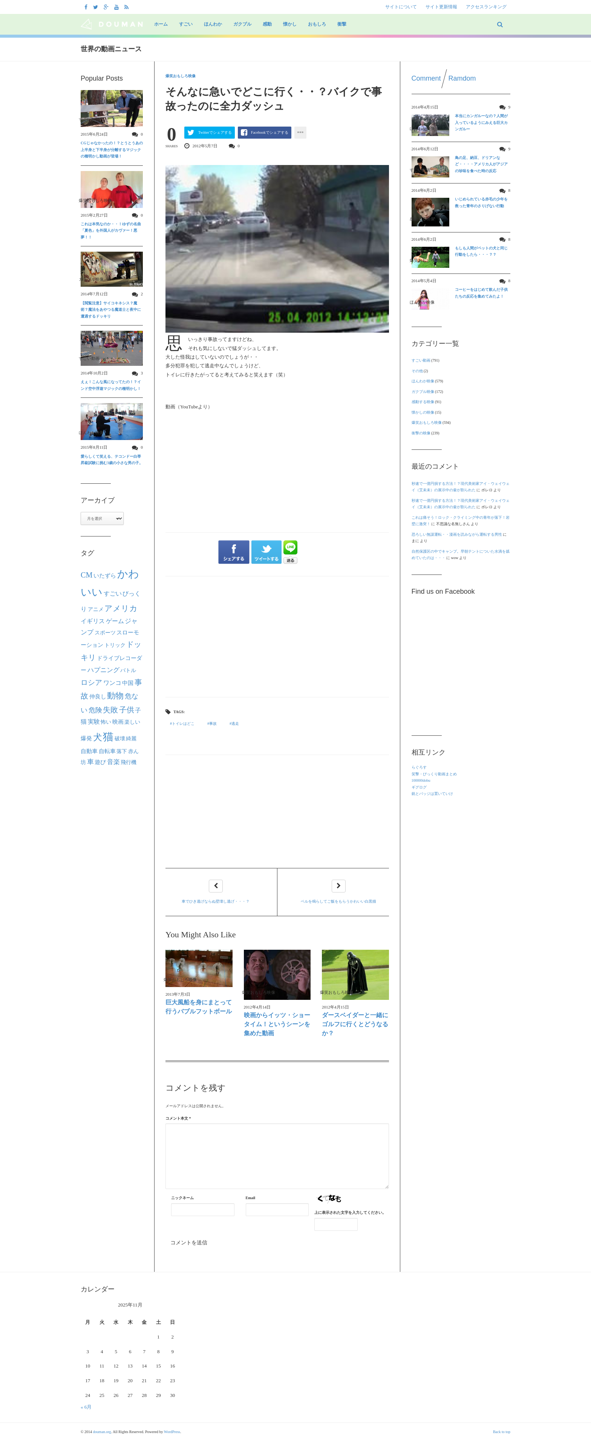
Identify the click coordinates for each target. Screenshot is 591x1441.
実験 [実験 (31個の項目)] (94, 721)
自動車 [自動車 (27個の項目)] (89, 751)
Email (251, 1198)
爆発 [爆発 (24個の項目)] (86, 738)
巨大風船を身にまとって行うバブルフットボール (198, 1007)
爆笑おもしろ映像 (180, 76)
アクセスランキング (486, 6)
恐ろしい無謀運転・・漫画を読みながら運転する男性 (457, 534)
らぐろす (419, 767)
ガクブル (242, 24)
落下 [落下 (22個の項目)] (121, 751)
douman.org (102, 1432)
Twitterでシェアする (215, 132)
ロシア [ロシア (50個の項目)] (91, 682)
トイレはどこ (183, 723)
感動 (267, 24)
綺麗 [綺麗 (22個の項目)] (131, 738)
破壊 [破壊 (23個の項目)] (120, 738)
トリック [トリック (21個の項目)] (115, 645)
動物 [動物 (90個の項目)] (115, 695)
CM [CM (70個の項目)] (87, 575)
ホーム (161, 24)
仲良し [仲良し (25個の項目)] (97, 697)
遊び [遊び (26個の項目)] (100, 762)
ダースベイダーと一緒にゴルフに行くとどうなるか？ (355, 1024)
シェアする (234, 552)
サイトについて (401, 6)
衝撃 (341, 24)
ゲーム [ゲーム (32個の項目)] (115, 621)
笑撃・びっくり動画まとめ (434, 774)
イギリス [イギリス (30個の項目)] (93, 621)
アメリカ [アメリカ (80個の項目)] (121, 608)
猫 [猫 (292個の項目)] (108, 737)
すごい (186, 24)
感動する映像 (423, 402)
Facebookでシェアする (269, 132)
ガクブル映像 (423, 392)
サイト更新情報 (441, 6)
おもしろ (317, 24)
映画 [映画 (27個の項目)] (118, 721)
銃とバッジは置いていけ (432, 794)
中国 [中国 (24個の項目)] (127, 683)
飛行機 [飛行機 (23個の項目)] (128, 762)
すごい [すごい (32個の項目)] (113, 593)
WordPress (172, 1432)
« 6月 (86, 1407)
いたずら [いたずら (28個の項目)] (104, 575)
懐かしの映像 (423, 412)
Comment (426, 78)
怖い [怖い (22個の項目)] (106, 722)
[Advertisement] (277, 636)
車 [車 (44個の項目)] (90, 762)
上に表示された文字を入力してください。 (350, 1212)
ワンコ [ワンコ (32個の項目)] (112, 683)
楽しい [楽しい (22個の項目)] (132, 722)
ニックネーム (182, 1198)
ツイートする (266, 552)
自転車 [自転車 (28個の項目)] (107, 751)
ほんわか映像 (423, 381)
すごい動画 (421, 360)
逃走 (235, 723)
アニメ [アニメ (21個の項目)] (96, 609)
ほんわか (213, 24)
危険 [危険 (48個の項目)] (95, 710)
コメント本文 (178, 1118)
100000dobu (421, 780)
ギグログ (419, 787)
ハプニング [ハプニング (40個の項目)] (103, 670)
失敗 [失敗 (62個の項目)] (110, 710)
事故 (213, 723)
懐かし (290, 24)
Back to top (501, 1432)
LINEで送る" (290, 552)
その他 (417, 371)
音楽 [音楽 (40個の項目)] (113, 762)
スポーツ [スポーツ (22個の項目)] (105, 633)
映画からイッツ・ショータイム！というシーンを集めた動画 (277, 1024)
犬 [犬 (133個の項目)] (97, 737)
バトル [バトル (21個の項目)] (128, 670)
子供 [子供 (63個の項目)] (126, 710)
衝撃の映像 (421, 433)
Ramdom (462, 78)
